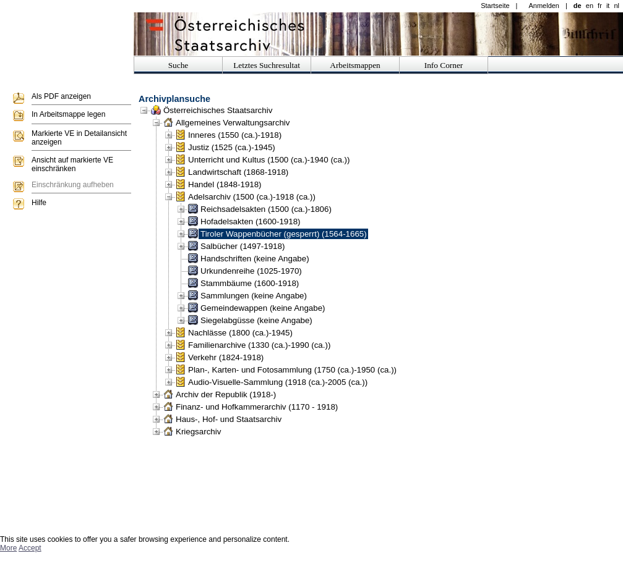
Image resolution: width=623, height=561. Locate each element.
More (8, 548)
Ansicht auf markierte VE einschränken (72, 164)
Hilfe (39, 202)
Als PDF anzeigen (61, 96)
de (578, 5)
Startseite (495, 5)
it (608, 5)
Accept (30, 548)
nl (616, 5)
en (589, 5)
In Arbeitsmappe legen (68, 114)
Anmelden (543, 5)
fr (600, 5)
